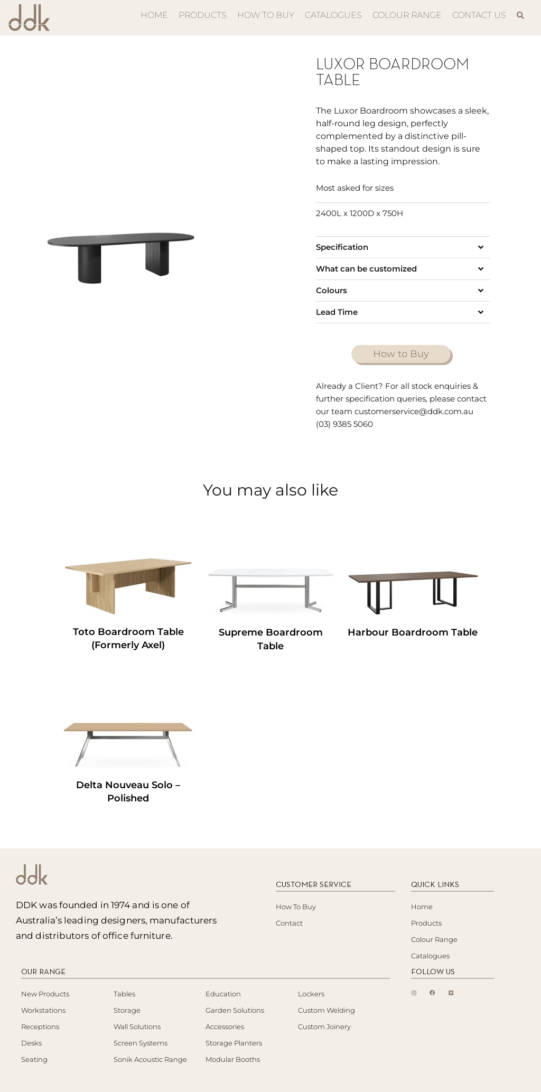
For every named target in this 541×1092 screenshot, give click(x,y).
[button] (403, 247)
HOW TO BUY (265, 15)
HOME (154, 15)
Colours (331, 290)
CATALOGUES (333, 15)
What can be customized (366, 269)
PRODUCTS (203, 15)
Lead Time (337, 312)
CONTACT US (479, 15)
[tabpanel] (121, 232)
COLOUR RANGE (407, 15)
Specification (342, 247)
